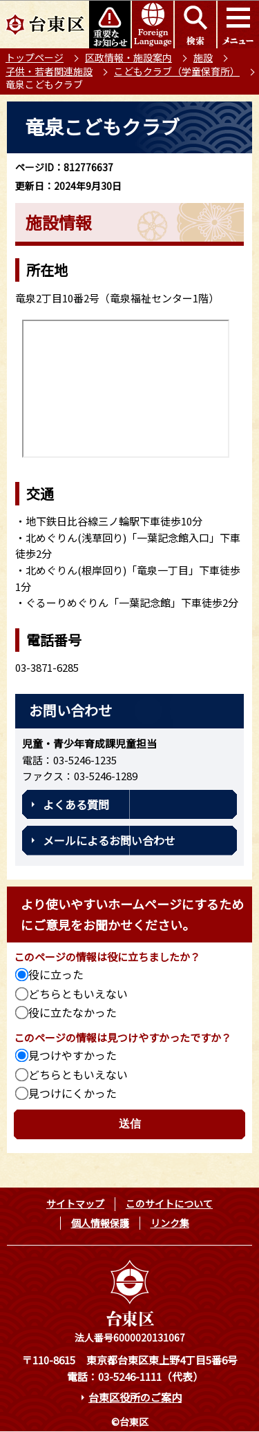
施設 (203, 57)
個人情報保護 (100, 1223)
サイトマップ (75, 1203)
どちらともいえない (78, 993)
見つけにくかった (72, 1093)
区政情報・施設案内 (128, 57)
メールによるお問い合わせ (109, 840)
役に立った (56, 974)
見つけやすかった (72, 1055)
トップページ (35, 57)
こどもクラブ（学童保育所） (177, 71)
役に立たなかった (72, 1012)
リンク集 (170, 1223)
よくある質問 (76, 804)
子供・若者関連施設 (49, 71)
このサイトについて (169, 1203)
